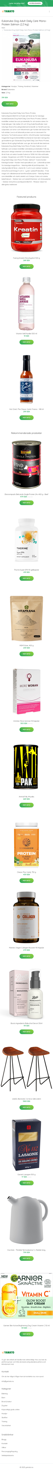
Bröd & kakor (7, 1402)
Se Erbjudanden (35, 3)
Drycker (5, 1406)
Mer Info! (9, 104)
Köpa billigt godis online (10, 1410)
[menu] (49, 11)
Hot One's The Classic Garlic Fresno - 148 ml (26, 409)
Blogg (4, 1439)
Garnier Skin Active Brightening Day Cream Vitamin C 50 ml (26, 1325)
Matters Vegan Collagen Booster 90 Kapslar (26, 948)
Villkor (4, 1447)
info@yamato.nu (8, 1381)
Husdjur (14, 86)
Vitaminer (34, 86)
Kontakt (4, 1443)
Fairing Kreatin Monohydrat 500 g (26, 258)
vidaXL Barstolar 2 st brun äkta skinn (26, 1099)
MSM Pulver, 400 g (27, 645)
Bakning (5, 1394)
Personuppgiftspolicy (10, 1451)
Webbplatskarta (8, 1455)
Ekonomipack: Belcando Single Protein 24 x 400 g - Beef (26, 494)
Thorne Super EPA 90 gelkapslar (26, 570)
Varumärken (6, 1425)
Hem (3, 28)
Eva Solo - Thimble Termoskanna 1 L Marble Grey (26, 1250)
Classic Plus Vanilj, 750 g (26, 872)
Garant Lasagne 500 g (26, 1174)
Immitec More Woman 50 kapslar (26, 721)
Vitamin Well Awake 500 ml (26, 333)
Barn (3, 1398)
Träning (20, 86)
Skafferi (4, 1417)
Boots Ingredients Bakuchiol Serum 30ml (26, 1023)
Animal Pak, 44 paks (26, 797)
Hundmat (27, 86)
